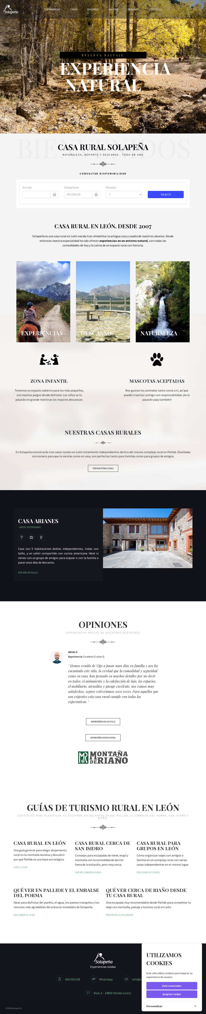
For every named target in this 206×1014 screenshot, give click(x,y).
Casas (74, 9)
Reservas (133, 9)
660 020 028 (68, 979)
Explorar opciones (148, 872)
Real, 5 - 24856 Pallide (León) (108, 993)
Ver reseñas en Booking (103, 737)
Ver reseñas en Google (103, 721)
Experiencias (52, 9)
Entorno (93, 9)
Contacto (155, 9)
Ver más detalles (28, 572)
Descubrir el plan (24, 915)
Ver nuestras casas (103, 468)
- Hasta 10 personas (29, 527)
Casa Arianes (38, 521)
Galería (113, 9)
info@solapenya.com (141, 979)
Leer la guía (20, 867)
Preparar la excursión (119, 915)
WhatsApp (101, 979)
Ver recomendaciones (88, 872)
